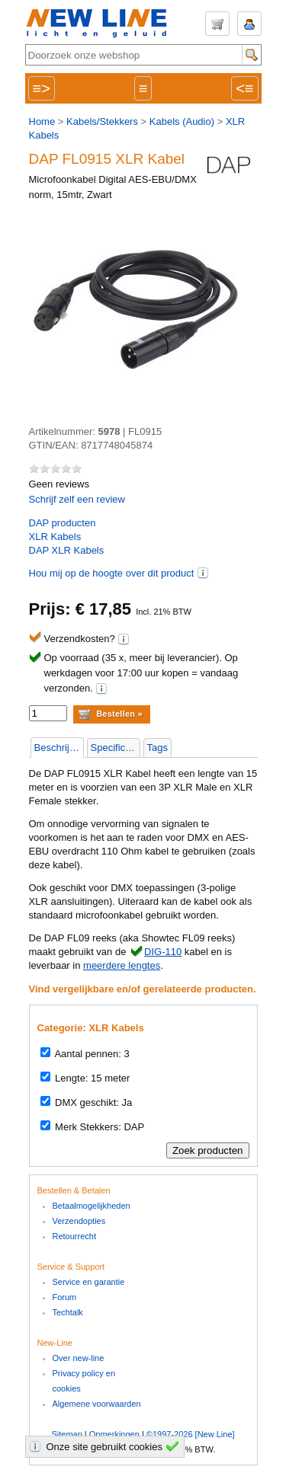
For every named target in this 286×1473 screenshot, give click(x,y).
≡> (41, 88)
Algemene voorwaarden (97, 1403)
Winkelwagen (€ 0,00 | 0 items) (217, 23)
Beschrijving (58, 747)
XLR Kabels (55, 536)
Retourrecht (74, 1236)
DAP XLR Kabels (66, 550)
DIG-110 (163, 951)
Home (42, 121)
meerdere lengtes (121, 965)
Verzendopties (79, 1220)
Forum (65, 1297)
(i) (203, 573)
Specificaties (115, 747)
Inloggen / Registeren (249, 23)
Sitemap (66, 1434)
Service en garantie (89, 1281)
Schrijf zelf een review (77, 499)
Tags (157, 747)
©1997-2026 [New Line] (190, 1434)
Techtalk (68, 1312)
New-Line (101, 24)
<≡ (244, 88)
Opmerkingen (114, 1434)
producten (62, 523)
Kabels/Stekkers (102, 121)
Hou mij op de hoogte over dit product (111, 573)
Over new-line (78, 1358)
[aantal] (48, 713)
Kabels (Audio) (181, 121)
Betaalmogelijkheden (91, 1205)
